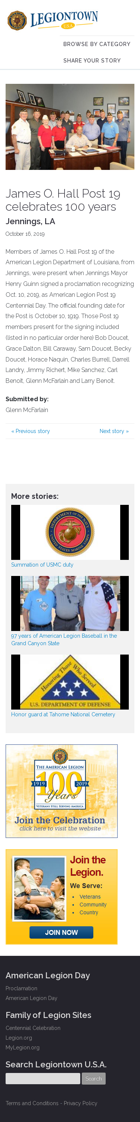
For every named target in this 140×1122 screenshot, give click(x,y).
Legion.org (19, 1038)
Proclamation (21, 988)
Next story (114, 431)
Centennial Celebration (33, 1028)
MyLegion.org (23, 1048)
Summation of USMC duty (42, 565)
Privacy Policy (80, 1103)
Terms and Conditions (32, 1103)
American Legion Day (31, 998)
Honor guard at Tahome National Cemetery (63, 714)
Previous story (30, 431)
